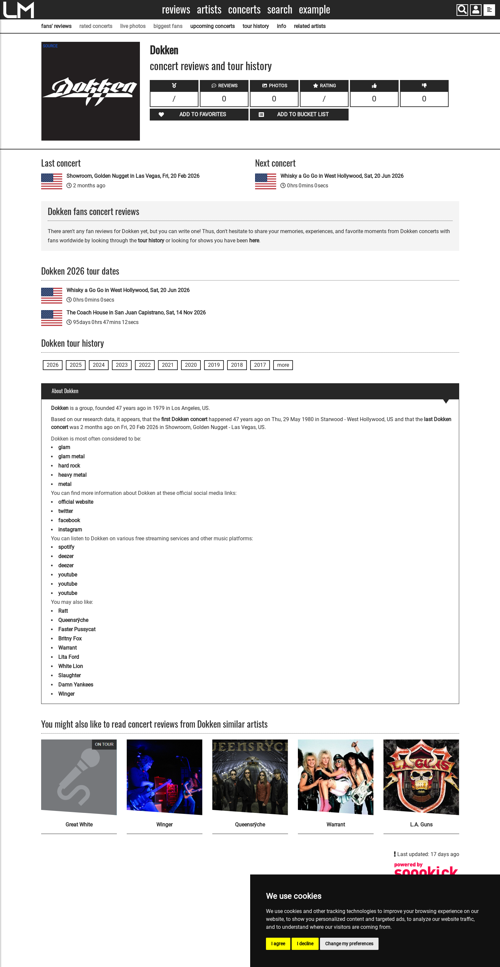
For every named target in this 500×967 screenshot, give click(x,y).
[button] (475, 11)
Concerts (244, 9)
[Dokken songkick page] (426, 873)
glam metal (71, 456)
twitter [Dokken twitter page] (65, 511)
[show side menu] (489, 10)
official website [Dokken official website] (75, 502)
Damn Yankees (75, 685)
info (281, 26)
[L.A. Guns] (421, 777)
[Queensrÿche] (250, 777)
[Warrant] (336, 777)
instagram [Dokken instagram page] (70, 529)
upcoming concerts (212, 26)
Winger (66, 694)
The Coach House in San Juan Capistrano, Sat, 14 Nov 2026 (136, 312)
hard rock (69, 466)
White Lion (70, 666)
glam (64, 447)
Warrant (67, 648)
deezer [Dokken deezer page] (65, 556)
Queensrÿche (73, 620)
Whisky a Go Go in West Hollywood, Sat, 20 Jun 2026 (342, 176)
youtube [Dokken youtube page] (67, 575)
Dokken (164, 49)
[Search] (462, 10)
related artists (310, 26)
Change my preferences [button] (349, 943)
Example (314, 9)
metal (64, 484)
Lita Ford (68, 657)
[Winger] (164, 777)
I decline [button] (305, 943)
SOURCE (50, 46)
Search (279, 9)
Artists (209, 9)
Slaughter (69, 675)
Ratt (63, 611)
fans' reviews (56, 26)
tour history (256, 26)
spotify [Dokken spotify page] (66, 547)
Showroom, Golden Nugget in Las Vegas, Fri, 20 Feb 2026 (132, 176)
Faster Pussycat (76, 629)
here (254, 240)
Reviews (176, 9)
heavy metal (72, 475)
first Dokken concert (184, 419)
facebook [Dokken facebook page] (69, 520)
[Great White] (79, 777)
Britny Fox (70, 638)
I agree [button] (278, 943)
